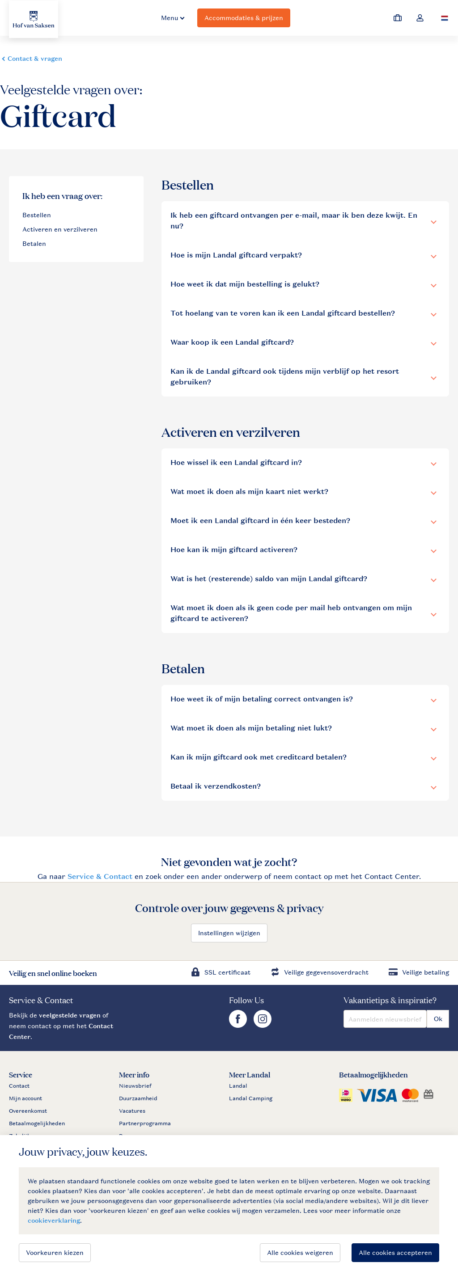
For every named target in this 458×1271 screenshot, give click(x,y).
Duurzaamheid (138, 1098)
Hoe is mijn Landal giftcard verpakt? (236, 255)
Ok (438, 1018)
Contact (19, 1085)
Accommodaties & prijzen (243, 17)
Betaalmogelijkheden (37, 1123)
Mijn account (25, 1098)
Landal (238, 1085)
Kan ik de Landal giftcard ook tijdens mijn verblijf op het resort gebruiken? (284, 377)
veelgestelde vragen (70, 1015)
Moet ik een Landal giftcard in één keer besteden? (260, 520)
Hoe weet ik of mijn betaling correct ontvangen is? (261, 699)
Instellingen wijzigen (229, 933)
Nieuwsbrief (135, 1085)
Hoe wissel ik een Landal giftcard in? (236, 462)
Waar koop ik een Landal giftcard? (232, 342)
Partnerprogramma (145, 1123)
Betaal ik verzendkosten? (215, 786)
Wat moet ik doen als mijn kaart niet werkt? (249, 491)
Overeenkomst (28, 1111)
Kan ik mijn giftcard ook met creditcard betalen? (258, 757)
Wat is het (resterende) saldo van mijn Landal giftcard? (268, 578)
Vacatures (132, 1111)
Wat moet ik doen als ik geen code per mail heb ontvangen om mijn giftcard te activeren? (291, 613)
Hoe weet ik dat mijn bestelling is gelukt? (244, 284)
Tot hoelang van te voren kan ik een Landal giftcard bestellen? (282, 313)
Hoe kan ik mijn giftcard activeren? (233, 549)
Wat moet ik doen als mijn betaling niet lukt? (251, 728)
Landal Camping (250, 1098)
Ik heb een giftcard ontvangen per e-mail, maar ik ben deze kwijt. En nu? (293, 221)
